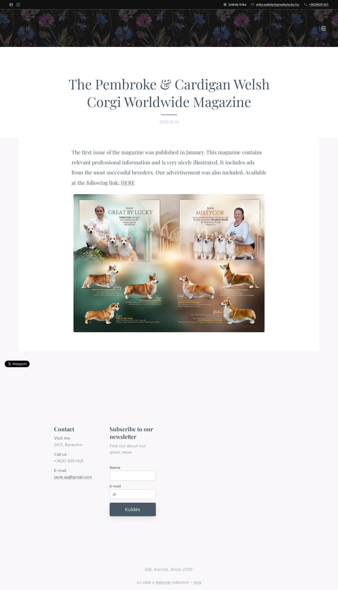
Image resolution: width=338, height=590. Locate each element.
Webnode (163, 582)
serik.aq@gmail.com (73, 477)
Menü (324, 28)
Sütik (197, 582)
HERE (128, 182)
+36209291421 (319, 4)
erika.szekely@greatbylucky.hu (277, 4)
